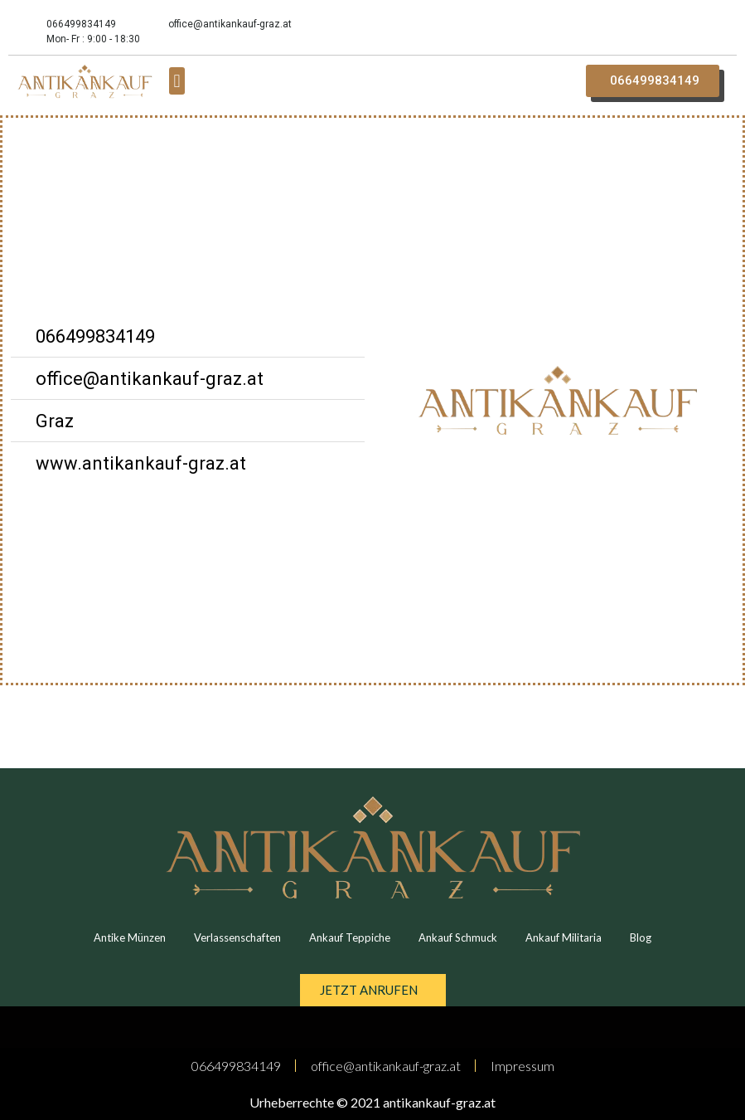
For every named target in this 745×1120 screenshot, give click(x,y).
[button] (177, 81)
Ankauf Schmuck (457, 937)
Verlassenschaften (237, 937)
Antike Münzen (130, 937)
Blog (640, 937)
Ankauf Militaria (563, 937)
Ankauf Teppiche (349, 937)
